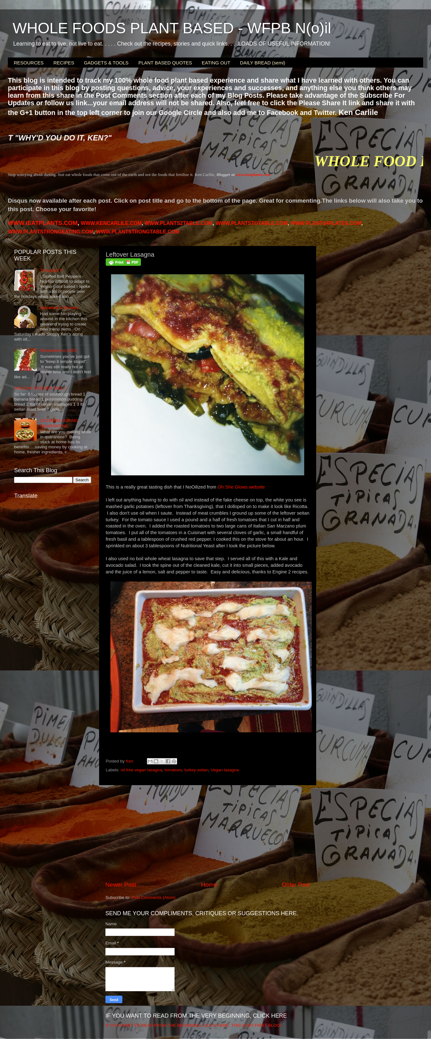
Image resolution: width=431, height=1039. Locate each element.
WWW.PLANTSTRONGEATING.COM (50, 231)
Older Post (296, 884)
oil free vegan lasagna (141, 770)
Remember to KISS (58, 350)
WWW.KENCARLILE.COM (111, 223)
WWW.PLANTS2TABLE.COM (178, 223)
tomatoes (173, 770)
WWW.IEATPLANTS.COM (42, 223)
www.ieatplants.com (253, 174)
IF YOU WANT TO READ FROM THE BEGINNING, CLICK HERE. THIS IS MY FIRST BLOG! (193, 1025)
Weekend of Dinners (59, 307)
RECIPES (63, 62)
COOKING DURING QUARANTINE (59, 423)
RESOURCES (29, 62)
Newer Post (120, 884)
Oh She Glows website (241, 486)
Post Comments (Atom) (154, 897)
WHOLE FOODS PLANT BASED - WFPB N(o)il (172, 28)
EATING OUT (216, 62)
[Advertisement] (207, 833)
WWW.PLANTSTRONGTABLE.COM (138, 231)
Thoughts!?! (51, 270)
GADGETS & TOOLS (106, 62)
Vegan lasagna (225, 770)
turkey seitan (196, 770)
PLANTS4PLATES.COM (325, 223)
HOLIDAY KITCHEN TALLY (40, 388)
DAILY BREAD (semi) (262, 62)
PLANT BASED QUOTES (165, 62)
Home (209, 884)
